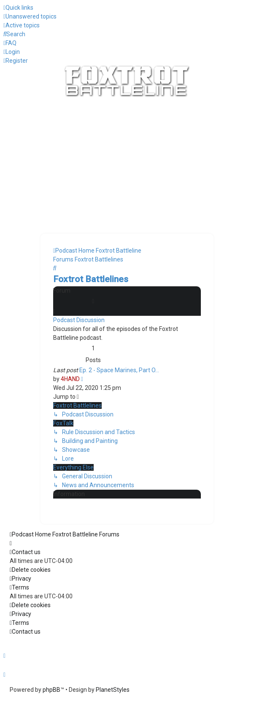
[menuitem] (30, 16)
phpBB (51, 689)
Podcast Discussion (79, 320)
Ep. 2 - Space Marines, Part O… (119, 370)
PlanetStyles (113, 689)
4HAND (70, 379)
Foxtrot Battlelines (90, 279)
